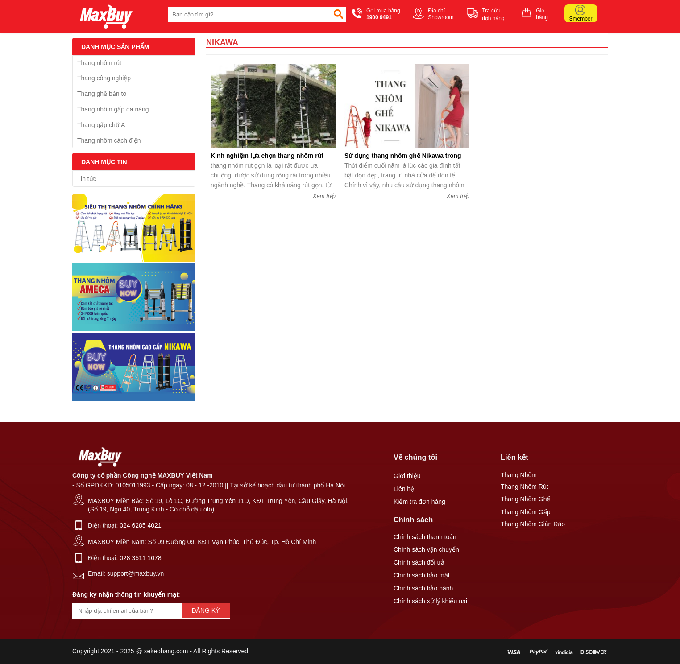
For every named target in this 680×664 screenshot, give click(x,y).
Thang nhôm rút (99, 62)
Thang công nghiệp (104, 78)
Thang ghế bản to (101, 93)
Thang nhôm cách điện (109, 140)
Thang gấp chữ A (101, 124)
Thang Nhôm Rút (524, 486)
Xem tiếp (324, 196)
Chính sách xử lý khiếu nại (430, 601)
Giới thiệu (407, 475)
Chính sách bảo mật (422, 575)
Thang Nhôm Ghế (526, 499)
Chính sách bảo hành (423, 588)
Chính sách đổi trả (419, 562)
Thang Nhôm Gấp (526, 512)
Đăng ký (205, 610)
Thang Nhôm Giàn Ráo (533, 524)
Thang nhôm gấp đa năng (113, 109)
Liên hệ (404, 488)
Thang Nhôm (519, 474)
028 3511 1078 (140, 557)
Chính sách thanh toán (425, 536)
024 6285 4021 (140, 525)
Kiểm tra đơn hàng (419, 501)
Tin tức (86, 178)
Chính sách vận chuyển (426, 549)
